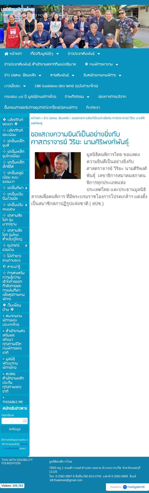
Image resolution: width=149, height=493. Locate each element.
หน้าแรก (35, 118)
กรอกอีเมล (7, 415)
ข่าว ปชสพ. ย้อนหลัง (56, 118)
